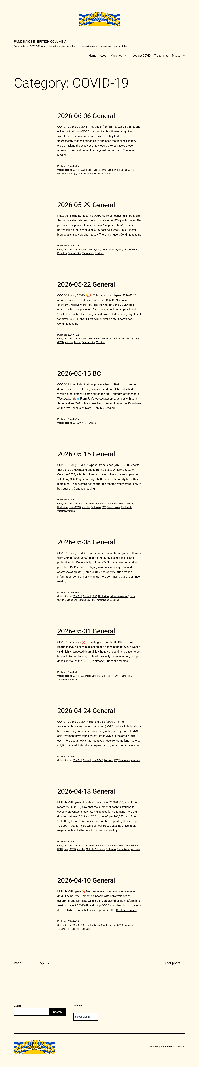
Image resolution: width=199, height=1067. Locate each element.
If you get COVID (141, 55)
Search (18, 1005)
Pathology (71, 173)
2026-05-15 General (86, 454)
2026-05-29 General (86, 205)
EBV (85, 249)
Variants (106, 173)
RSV (104, 507)
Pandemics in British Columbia (40, 41)
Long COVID (128, 170)
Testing (77, 342)
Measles (61, 173)
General (97, 170)
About (103, 55)
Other (76, 600)
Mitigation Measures (128, 249)
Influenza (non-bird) (111, 170)
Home (92, 55)
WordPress (178, 1046)
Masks (176, 55)
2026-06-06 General (86, 116)
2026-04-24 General (86, 711)
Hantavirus (107, 338)
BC (74, 423)
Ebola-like (87, 170)
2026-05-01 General (86, 631)
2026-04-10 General (86, 880)
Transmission (84, 173)
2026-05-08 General (86, 542)
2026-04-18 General (86, 791)
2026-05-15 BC (79, 373)
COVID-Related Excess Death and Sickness (104, 503)
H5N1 (94, 596)
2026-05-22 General (86, 284)
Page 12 (43, 963)
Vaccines (116, 55)
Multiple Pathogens (95, 849)
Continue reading (130, 234)
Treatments (161, 55)
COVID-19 (77, 170)
